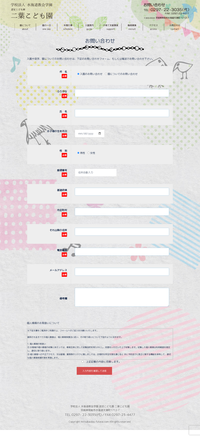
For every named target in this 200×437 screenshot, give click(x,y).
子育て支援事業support (110, 27)
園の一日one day (46, 27)
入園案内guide (89, 27)
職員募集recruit (132, 27)
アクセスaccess (153, 27)
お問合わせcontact (174, 27)
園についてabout (25, 27)
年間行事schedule (67, 27)
